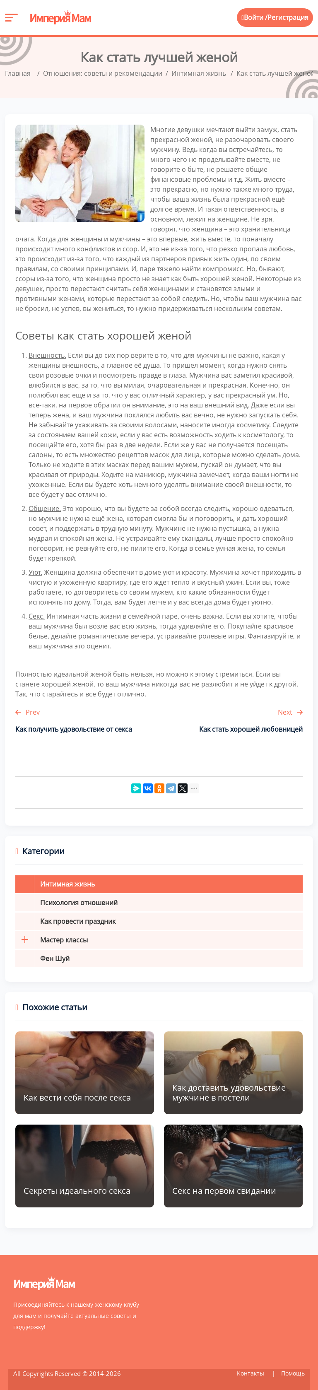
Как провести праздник (78, 920)
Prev (27, 711)
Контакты (251, 1373)
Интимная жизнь (67, 883)
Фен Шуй (55, 958)
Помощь (293, 1373)
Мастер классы (51, 939)
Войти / (254, 17)
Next (290, 711)
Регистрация (287, 17)
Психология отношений (79, 902)
